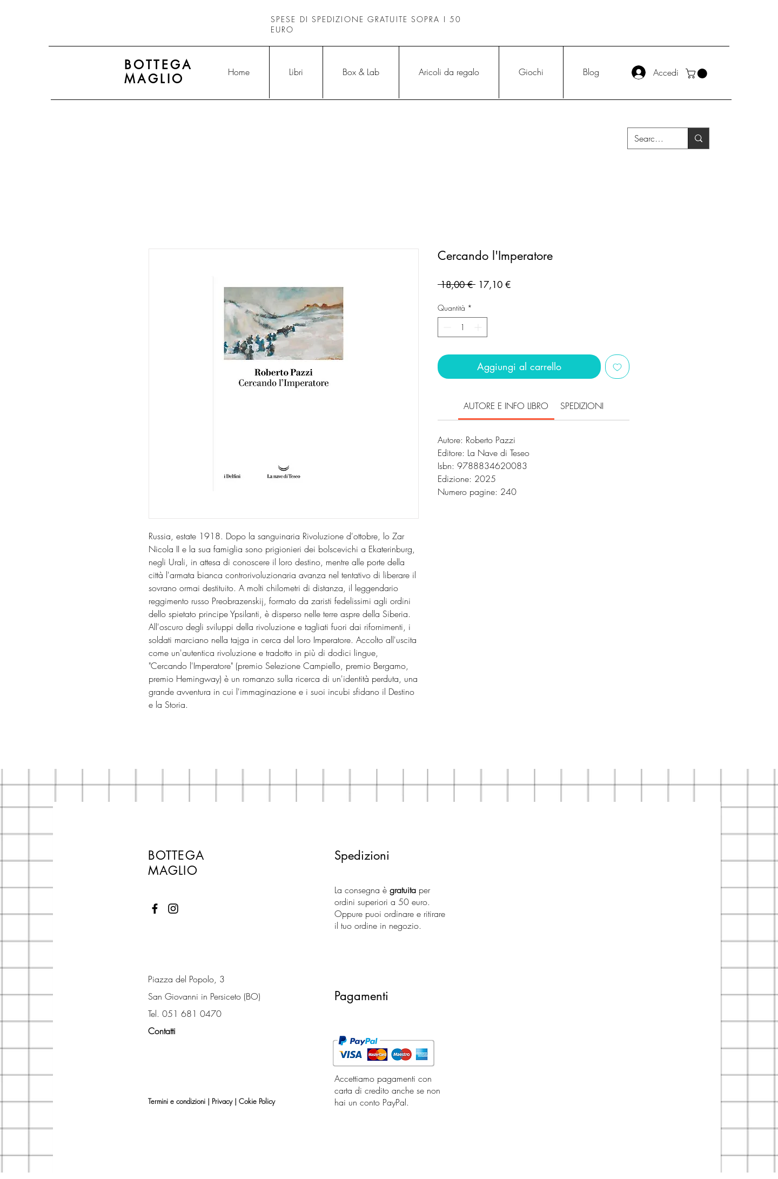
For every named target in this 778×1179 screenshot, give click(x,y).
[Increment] (479, 327)
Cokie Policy (257, 1101)
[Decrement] (446, 327)
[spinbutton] (462, 327)
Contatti (162, 1031)
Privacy (222, 1101)
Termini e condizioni (176, 1101)
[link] (506, 406)
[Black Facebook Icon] (155, 908)
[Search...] (649, 138)
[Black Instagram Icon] (173, 908)
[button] (697, 73)
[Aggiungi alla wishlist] (617, 366)
